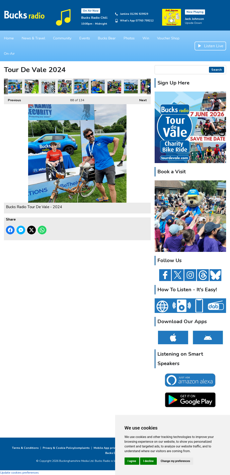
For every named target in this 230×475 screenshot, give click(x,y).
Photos (129, 38)
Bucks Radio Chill (94, 18)
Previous (12, 99)
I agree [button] (132, 461)
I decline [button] (148, 461)
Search (216, 70)
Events (84, 38)
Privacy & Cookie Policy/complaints (66, 448)
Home (9, 38)
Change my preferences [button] (175, 461)
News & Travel (33, 38)
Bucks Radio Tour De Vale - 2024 (15, 86)
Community (62, 38)
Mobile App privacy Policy (111, 448)
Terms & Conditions (25, 448)
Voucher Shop (168, 38)
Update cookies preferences (19, 472)
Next (141, 99)
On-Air (9, 53)
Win (145, 38)
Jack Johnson (194, 19)
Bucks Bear (107, 38)
